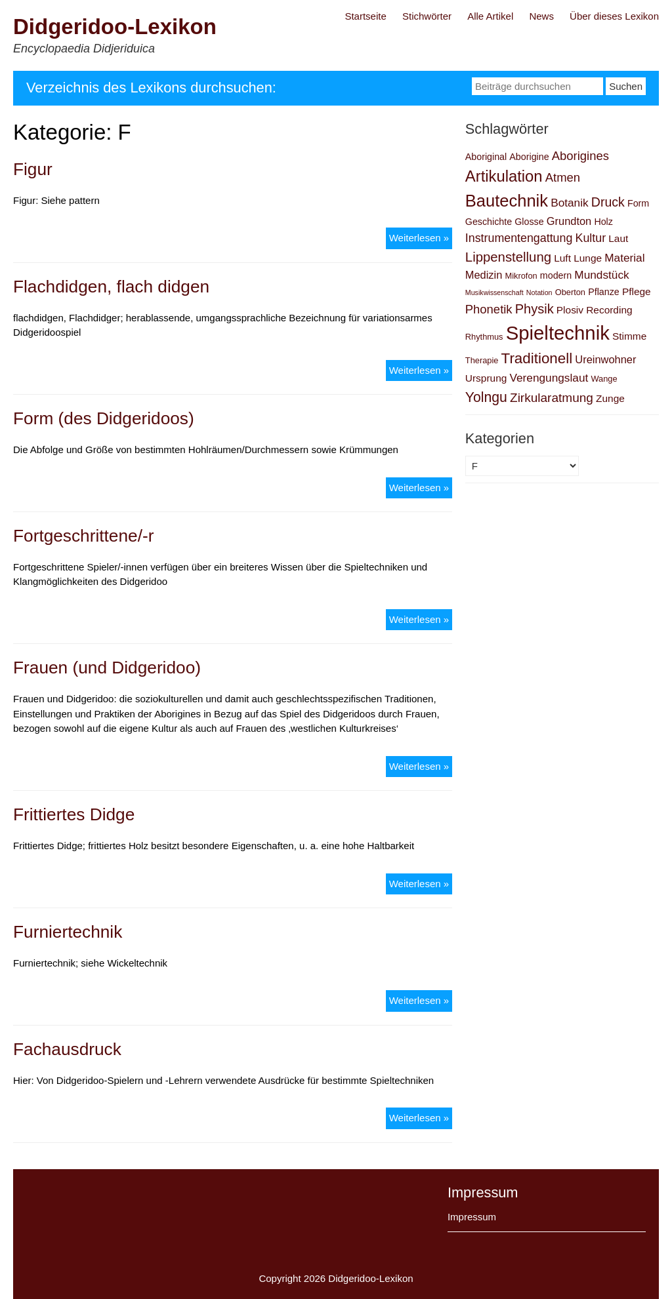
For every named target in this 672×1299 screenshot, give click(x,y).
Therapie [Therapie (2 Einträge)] (482, 360)
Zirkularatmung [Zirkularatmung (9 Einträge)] (551, 398)
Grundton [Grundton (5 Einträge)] (569, 221)
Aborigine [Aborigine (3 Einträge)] (529, 156)
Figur (32, 169)
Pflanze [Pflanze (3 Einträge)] (604, 292)
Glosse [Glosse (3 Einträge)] (528, 221)
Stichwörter (427, 16)
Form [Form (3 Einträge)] (638, 203)
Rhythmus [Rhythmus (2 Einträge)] (484, 337)
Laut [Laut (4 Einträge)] (618, 238)
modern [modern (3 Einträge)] (556, 275)
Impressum (472, 1216)
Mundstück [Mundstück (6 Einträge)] (601, 274)
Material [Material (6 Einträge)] (624, 257)
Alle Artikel (490, 16)
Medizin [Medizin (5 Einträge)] (484, 275)
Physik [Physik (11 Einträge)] (534, 309)
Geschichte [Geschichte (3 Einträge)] (488, 221)
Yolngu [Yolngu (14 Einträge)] (486, 397)
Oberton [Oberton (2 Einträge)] (570, 292)
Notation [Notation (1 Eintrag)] (539, 292)
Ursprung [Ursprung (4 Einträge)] (486, 378)
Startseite (365, 16)
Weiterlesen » (420, 236)
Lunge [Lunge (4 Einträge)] (588, 258)
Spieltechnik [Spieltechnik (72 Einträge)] (558, 333)
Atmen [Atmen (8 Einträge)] (562, 177)
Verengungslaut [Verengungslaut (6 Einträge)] (548, 377)
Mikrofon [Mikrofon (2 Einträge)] (521, 276)
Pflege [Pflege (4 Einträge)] (636, 291)
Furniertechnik (67, 932)
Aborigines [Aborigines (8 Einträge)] (580, 156)
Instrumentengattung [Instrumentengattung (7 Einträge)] (519, 238)
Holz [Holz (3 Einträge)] (603, 221)
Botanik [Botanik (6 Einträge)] (570, 202)
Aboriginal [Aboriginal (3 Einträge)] (486, 156)
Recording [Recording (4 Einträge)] (609, 309)
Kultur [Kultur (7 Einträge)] (591, 238)
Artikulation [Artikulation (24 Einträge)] (504, 176)
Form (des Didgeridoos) (103, 418)
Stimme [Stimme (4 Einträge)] (629, 336)
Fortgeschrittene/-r (83, 536)
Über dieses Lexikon (614, 16)
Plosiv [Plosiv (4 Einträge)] (569, 309)
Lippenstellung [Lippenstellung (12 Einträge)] (508, 257)
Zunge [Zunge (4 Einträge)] (610, 398)
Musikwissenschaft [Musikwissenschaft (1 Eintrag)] (494, 292)
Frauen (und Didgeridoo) (107, 667)
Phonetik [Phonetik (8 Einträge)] (489, 309)
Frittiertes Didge (74, 814)
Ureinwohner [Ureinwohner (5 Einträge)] (605, 359)
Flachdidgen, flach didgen (111, 286)
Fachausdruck (67, 1049)
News (541, 16)
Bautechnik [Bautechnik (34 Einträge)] (506, 200)
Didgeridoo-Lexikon (115, 26)
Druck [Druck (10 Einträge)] (608, 202)
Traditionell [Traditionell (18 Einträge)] (537, 358)
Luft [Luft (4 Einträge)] (562, 258)
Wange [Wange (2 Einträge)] (604, 379)
